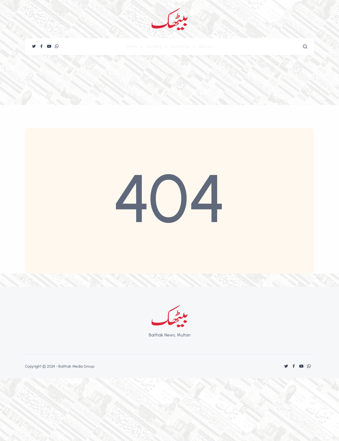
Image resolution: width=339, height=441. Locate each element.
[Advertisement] (169, 88)
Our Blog (153, 46)
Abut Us (205, 46)
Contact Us (179, 46)
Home (132, 46)
